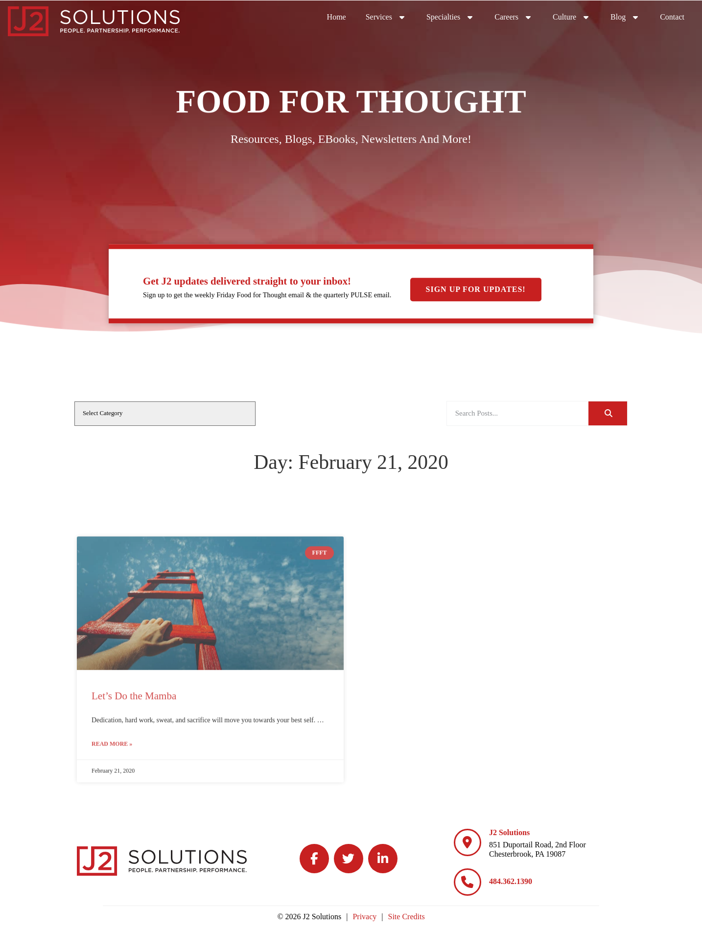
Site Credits (406, 916)
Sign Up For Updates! (476, 289)
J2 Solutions (509, 832)
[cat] (165, 413)
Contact (672, 17)
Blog (625, 17)
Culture (572, 17)
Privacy (364, 916)
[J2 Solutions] (467, 842)
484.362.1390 (510, 881)
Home (336, 17)
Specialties (450, 17)
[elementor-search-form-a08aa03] (517, 413)
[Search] (607, 413)
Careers (513, 17)
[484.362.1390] (467, 882)
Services (386, 17)
